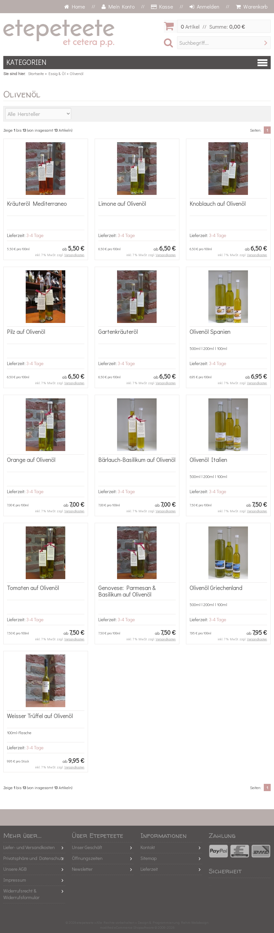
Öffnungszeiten (87, 858)
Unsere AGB (15, 869)
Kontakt (147, 847)
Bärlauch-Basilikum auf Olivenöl (136, 460)
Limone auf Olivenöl (122, 203)
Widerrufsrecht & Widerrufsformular (21, 894)
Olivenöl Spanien (210, 331)
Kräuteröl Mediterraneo (37, 203)
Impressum (14, 880)
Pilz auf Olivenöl (26, 331)
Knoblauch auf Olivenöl (218, 203)
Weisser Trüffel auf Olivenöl (40, 716)
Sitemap (148, 858)
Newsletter (82, 869)
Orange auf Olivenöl (31, 460)
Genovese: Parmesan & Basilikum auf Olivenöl (127, 591)
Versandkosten (74, 255)
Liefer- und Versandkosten (29, 847)
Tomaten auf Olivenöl (33, 588)
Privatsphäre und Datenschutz (33, 858)
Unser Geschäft (87, 847)
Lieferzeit (149, 869)
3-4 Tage (35, 235)
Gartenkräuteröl (118, 331)
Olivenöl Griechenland (216, 588)
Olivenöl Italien (208, 460)
